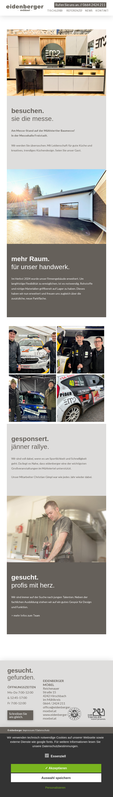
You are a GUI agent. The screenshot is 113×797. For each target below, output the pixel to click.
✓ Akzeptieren (56, 768)
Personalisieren (55, 787)
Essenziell (55, 756)
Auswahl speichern (56, 778)
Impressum (28, 730)
